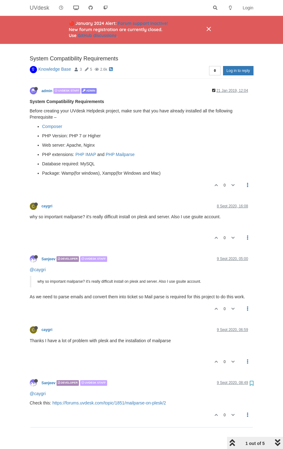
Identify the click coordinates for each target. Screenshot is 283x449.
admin (47, 75)
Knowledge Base (55, 53)
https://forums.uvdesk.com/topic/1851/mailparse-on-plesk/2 (109, 387)
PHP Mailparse (120, 138)
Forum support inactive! (143, 23)
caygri (47, 190)
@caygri (38, 253)
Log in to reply (238, 55)
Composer (52, 110)
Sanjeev (49, 243)
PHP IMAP (85, 138)
